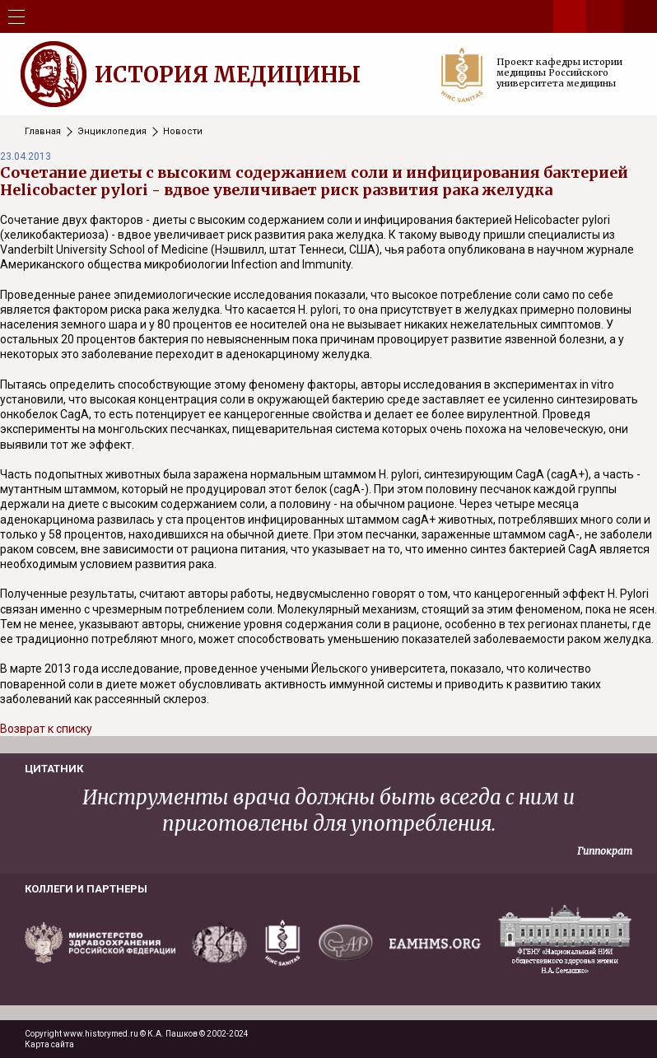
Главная (43, 131)
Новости (183, 131)
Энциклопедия (112, 131)
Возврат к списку (46, 728)
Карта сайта (49, 1044)
